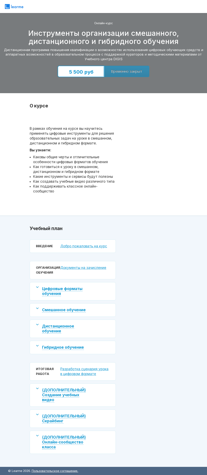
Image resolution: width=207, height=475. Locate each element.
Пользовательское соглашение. (54, 471)
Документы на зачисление (83, 268)
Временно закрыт (126, 71)
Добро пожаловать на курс (83, 246)
